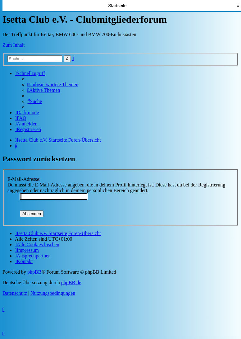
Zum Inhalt (13, 45)
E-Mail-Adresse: (24, 179)
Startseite (117, 5)
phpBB (34, 272)
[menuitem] (52, 84)
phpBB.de (71, 282)
